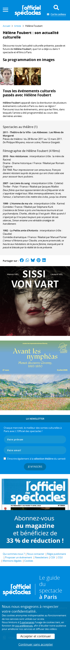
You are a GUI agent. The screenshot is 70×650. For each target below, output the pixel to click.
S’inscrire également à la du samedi (36, 458)
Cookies (28, 560)
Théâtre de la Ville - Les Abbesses (28, 132)
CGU (60, 557)
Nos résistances (19, 156)
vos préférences (24, 625)
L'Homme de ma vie (21, 203)
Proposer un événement (18, 557)
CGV (52, 557)
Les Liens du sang (20, 183)
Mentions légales (12, 560)
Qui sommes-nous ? (14, 554)
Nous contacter (35, 554)
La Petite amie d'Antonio (24, 230)
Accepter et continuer (35, 636)
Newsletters (41, 557)
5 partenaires (27, 622)
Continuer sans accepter (35, 644)
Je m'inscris (35, 466)
